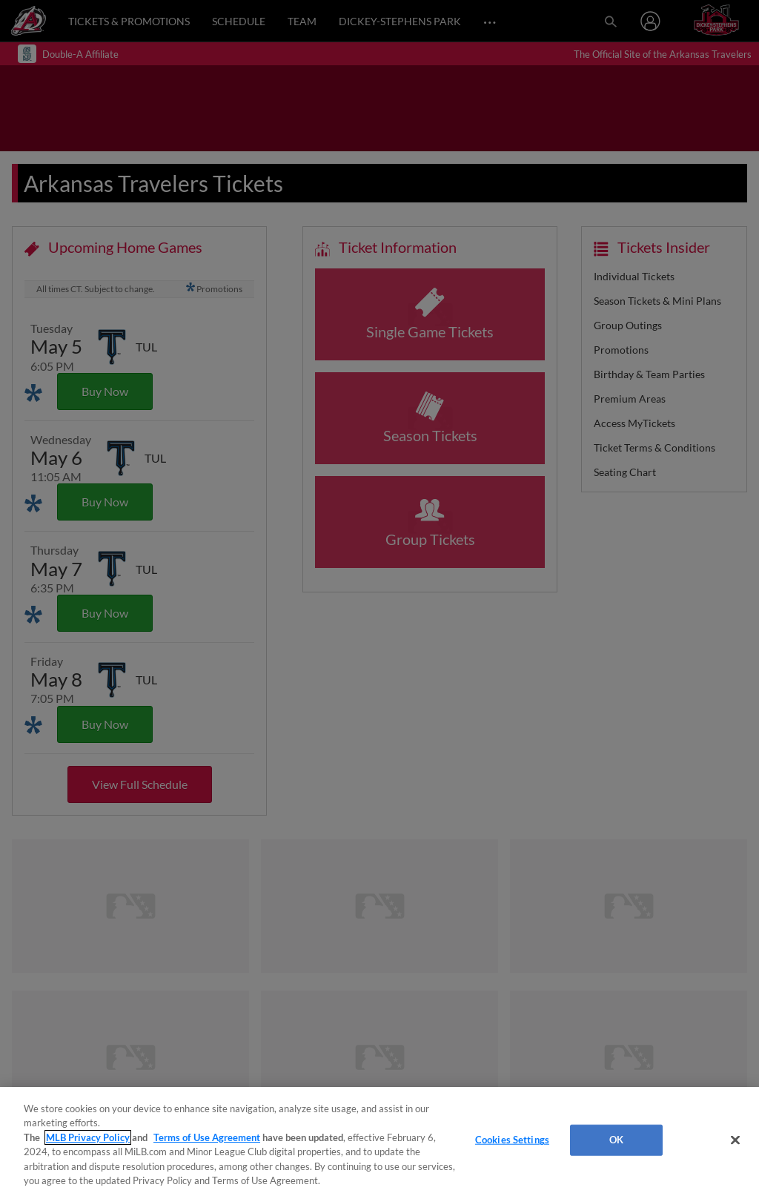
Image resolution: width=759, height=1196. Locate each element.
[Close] (735, 1140)
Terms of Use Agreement (206, 1137)
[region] (379, 1141)
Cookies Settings (512, 1140)
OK (616, 1140)
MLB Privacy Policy (88, 1137)
